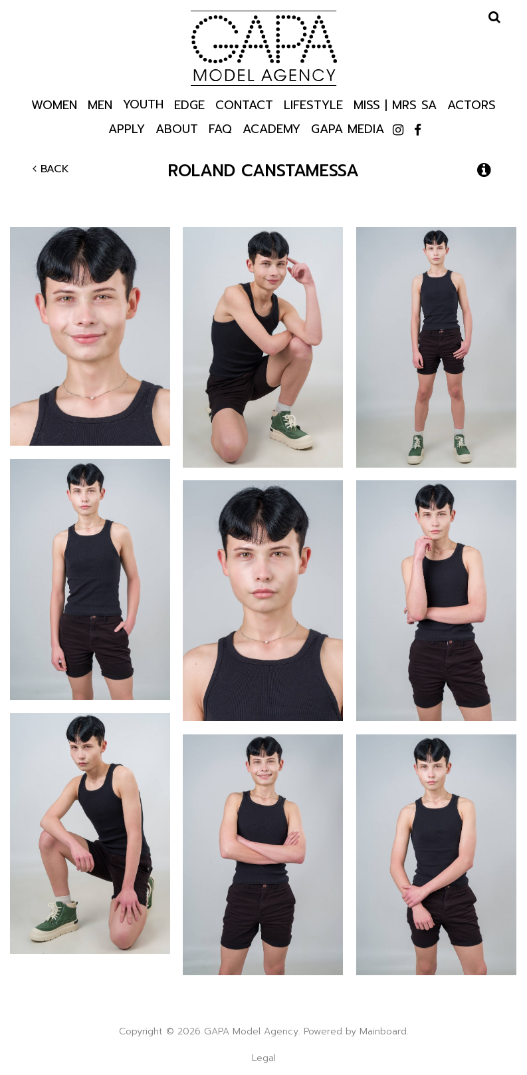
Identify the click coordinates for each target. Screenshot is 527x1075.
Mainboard (383, 1031)
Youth (143, 103)
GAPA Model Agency (264, 48)
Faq (220, 128)
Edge (189, 104)
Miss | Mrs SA (395, 104)
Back (51, 169)
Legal (264, 1058)
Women (54, 104)
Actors (471, 104)
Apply (126, 128)
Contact (244, 104)
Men (100, 104)
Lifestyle (313, 104)
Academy (271, 128)
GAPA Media (347, 128)
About (177, 128)
